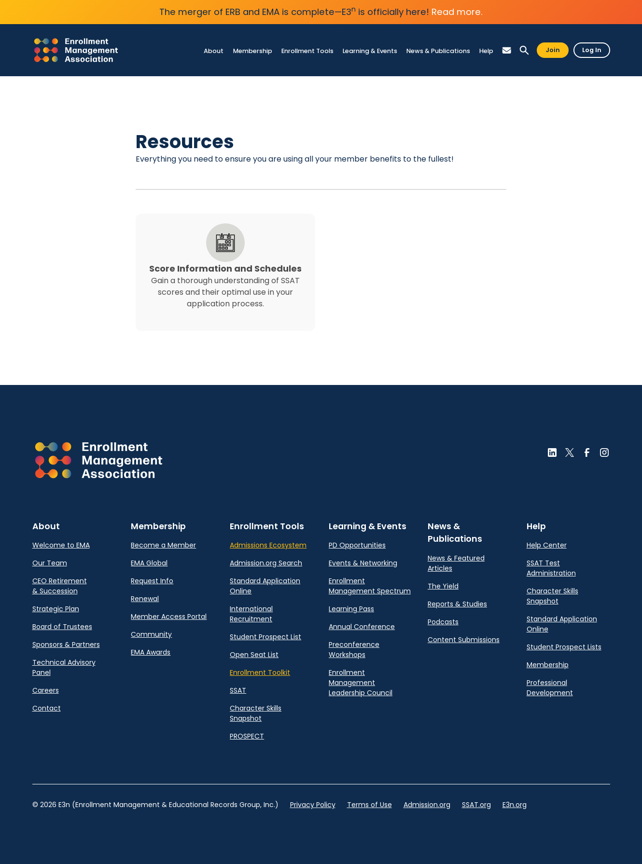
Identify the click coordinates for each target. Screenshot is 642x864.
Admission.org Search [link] (266, 563)
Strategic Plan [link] (55, 609)
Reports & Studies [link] (457, 604)
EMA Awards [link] (150, 652)
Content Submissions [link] (464, 640)
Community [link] (151, 634)
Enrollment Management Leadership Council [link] (360, 683)
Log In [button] (591, 50)
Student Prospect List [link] (265, 637)
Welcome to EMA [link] (61, 545)
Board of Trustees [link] (62, 626)
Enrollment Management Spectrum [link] (370, 586)
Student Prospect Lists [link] (564, 647)
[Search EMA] (524, 50)
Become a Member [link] (163, 545)
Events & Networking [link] (363, 563)
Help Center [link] (547, 545)
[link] (76, 50)
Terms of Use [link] (369, 804)
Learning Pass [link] (351, 609)
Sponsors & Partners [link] (66, 644)
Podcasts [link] (443, 622)
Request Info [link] (152, 581)
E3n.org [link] (514, 804)
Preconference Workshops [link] (354, 649)
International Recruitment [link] (251, 614)
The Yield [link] (443, 586)
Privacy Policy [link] (312, 804)
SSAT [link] (238, 690)
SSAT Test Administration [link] (551, 568)
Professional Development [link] (550, 688)
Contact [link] (46, 708)
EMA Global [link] (149, 563)
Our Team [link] (49, 563)
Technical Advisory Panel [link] (64, 667)
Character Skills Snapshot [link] (255, 713)
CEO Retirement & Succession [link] (59, 586)
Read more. (457, 12)
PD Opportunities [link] (357, 545)
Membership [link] (548, 665)
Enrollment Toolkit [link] (260, 672)
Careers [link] (45, 690)
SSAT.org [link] (476, 804)
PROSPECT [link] (247, 736)
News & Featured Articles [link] (456, 563)
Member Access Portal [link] (169, 616)
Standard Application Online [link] (265, 586)
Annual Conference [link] (362, 626)
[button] (507, 50)
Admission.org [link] (427, 804)
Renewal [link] (145, 598)
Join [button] (552, 50)
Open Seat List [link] (254, 654)
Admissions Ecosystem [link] (268, 545)
